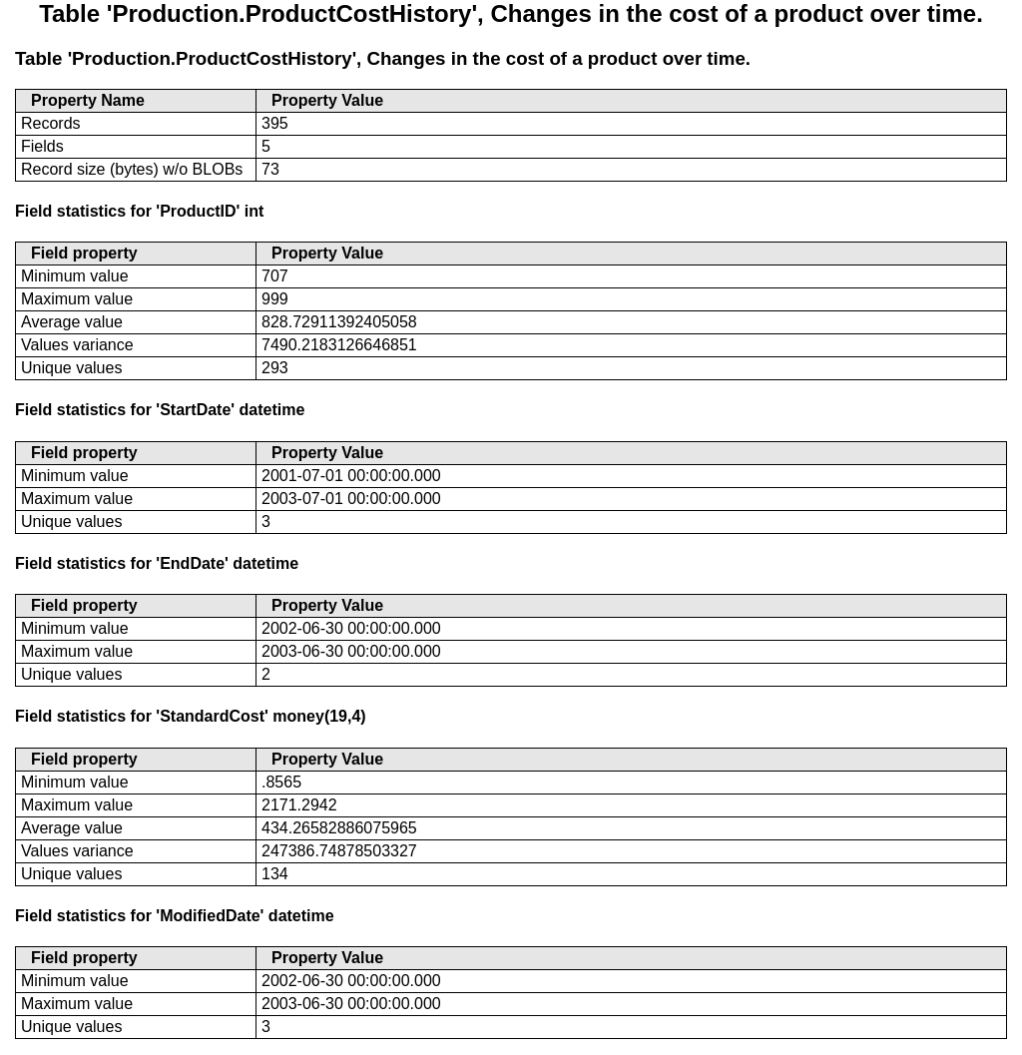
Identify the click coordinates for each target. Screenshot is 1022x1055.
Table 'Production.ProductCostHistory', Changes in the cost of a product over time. (383, 58)
